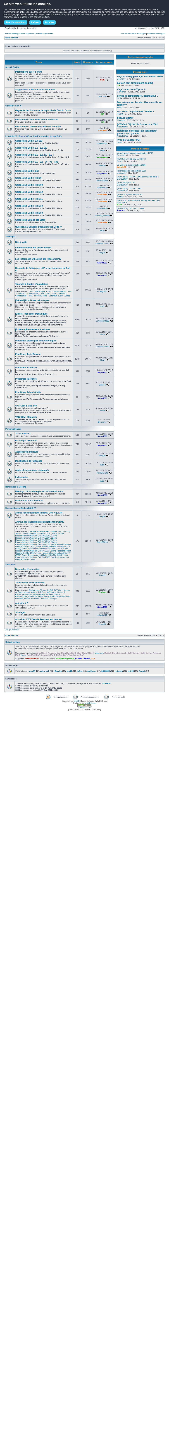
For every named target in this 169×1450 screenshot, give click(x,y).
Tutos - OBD (44, 294)
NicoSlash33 (102, 181)
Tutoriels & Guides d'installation (31, 284)
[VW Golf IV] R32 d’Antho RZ (129, 194)
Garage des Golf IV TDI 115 (29, 199)
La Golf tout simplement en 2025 (135, 83)
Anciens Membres (47, 659)
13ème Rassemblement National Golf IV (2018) (36, 537)
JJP (102, 114)
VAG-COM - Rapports (26, 417)
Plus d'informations (16, 22)
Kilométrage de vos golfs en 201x (131, 171)
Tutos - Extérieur (49, 296)
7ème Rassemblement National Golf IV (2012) (42, 549)
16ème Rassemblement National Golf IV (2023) (49, 531)
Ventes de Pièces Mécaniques (41, 596)
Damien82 (106, 683)
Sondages (20, 612)
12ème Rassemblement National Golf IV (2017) (36, 539)
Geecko (58, 671)
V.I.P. (93, 659)
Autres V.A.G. (22, 603)
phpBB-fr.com (90, 703)
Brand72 (102, 624)
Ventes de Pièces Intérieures (43, 592)
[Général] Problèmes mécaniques (32, 300)
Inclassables (21, 477)
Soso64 (102, 385)
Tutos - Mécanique (37, 291)
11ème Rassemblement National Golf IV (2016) (36, 541)
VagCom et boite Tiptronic (131, 89)
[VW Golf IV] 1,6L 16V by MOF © (131, 159)
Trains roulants (23, 433)
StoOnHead (102, 157)
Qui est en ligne (12, 642)
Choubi (102, 575)
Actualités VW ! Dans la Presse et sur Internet (38, 619)
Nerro (102, 150)
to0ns (79, 671)
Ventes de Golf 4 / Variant (51, 590)
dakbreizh (44, 671)
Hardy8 (120, 114)
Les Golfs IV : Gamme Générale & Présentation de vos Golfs (33, 136)
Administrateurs (32, 659)
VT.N (102, 80)
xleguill (102, 252)
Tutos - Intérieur (34, 296)
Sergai (142, 671)
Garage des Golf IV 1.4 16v (28, 141)
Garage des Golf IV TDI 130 (29, 206)
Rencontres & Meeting (15, 487)
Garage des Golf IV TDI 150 (29, 213)
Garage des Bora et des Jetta (30, 220)
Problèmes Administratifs (28, 392)
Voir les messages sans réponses (19, 34)
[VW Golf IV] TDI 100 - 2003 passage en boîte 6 (138, 177)
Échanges (53, 599)
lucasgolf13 (102, 291)
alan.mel (102, 97)
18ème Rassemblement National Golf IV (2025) (38, 513)
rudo (102, 465)
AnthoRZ (121, 211)
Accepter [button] (49, 22)
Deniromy (102, 422)
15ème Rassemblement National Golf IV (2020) (36, 534)
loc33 (69, 671)
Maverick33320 (102, 244)
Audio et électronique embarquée (32, 470)
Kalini (119, 205)
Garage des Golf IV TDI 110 (29, 192)
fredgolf (102, 456)
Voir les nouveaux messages (133, 34)
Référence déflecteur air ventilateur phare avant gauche (137, 132)
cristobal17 (102, 615)
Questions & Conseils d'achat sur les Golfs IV (38, 227)
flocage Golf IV (125, 118)
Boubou (102, 592)
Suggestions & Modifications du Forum (35, 89)
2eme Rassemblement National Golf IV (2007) (41, 556)
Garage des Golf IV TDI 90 (28, 178)
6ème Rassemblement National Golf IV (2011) (41, 550)
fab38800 (105, 671)
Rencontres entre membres (29, 500)
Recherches (34, 590)
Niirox (102, 334)
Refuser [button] (35, 22)
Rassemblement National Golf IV (20, 508)
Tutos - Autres (64, 296)
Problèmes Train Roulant (28, 354)
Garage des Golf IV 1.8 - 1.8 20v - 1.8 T (34, 155)
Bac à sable (21, 242)
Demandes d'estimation (27, 569)
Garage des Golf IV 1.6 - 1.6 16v (31, 148)
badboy (102, 166)
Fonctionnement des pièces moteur (33, 247)
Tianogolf (121, 120)
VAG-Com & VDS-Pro (26, 406)
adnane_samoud (102, 216)
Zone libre (10, 565)
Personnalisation (13, 429)
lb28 (102, 306)
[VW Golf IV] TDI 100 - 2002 (129, 188)
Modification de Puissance (28, 461)
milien (119, 142)
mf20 (102, 231)
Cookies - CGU (84, 708)
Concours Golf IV (13, 106)
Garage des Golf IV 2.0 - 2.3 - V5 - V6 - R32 (36, 162)
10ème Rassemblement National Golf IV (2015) (36, 543)
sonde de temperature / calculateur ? (137, 95)
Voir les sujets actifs (44, 34)
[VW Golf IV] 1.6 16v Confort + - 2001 (137, 124)
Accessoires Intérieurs (26, 452)
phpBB (76, 701)
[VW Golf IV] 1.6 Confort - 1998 (130, 208)
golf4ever (91, 671)
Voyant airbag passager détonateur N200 (140, 76)
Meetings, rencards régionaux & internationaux (39, 491)
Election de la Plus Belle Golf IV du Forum (36, 119)
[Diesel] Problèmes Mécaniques (31, 314)
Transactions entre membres (29, 582)
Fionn (119, 107)
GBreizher (121, 92)
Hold (102, 360)
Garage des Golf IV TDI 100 (29, 185)
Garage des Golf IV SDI (27, 171)
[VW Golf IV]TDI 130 (126, 183)
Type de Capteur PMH (129, 140)
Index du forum (11, 38)
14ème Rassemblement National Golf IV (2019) (39, 535)
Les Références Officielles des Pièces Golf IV (38, 259)
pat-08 (131, 671)
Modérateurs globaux (65, 659)
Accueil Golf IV (12, 67)
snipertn (119, 671)
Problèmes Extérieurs (26, 367)
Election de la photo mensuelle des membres (38, 126)
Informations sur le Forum (28, 72)
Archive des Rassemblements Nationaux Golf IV (39, 522)
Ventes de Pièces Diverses (36, 599)
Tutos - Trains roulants (55, 291)
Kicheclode (102, 143)
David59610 (102, 188)
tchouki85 (102, 130)
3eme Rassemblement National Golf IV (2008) (42, 555)
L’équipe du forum (12, 630)
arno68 (31, 671)
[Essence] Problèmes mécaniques (32, 329)
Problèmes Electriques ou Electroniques (35, 340)
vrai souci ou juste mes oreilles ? (135, 111)
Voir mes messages (156, 34)
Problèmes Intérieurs (26, 379)
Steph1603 (102, 174)
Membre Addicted (82, 659)
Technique (10, 237)
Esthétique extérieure (26, 440)
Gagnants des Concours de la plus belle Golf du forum (43, 110)
